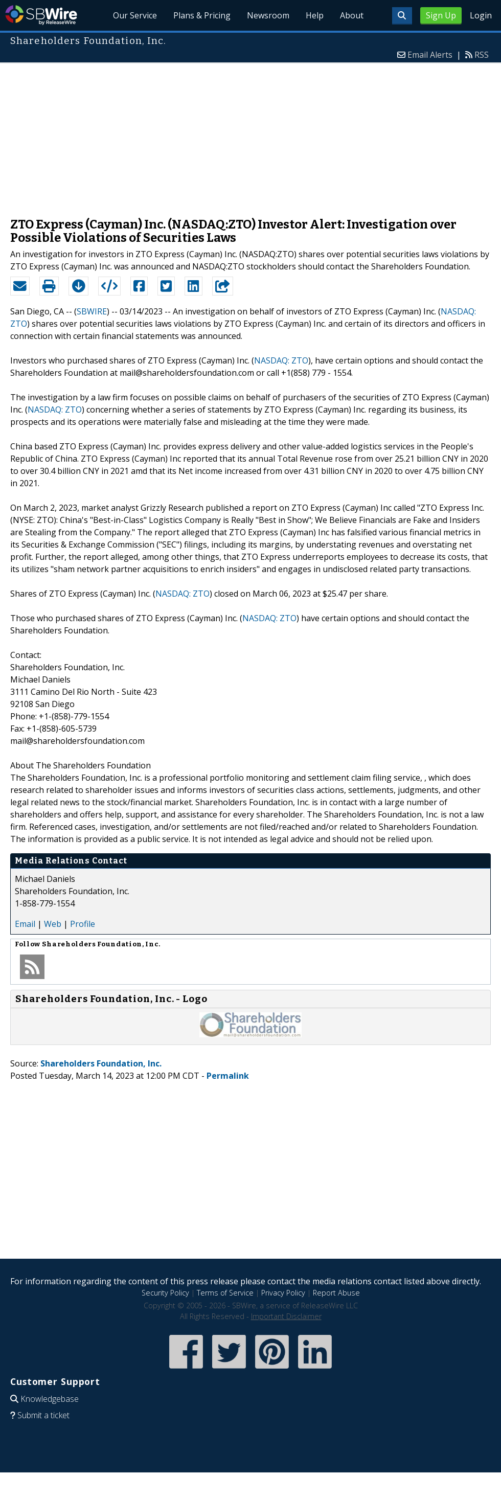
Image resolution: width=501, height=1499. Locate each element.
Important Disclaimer (286, 1316)
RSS (481, 54)
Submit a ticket (43, 1415)
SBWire (41, 15)
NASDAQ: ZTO (281, 360)
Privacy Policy (283, 1293)
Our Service (135, 15)
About (351, 15)
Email (25, 923)
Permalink (228, 1075)
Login (481, 15)
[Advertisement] (250, 135)
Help (315, 15)
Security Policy (165, 1293)
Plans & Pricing (202, 15)
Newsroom (268, 15)
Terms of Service (225, 1293)
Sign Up (441, 15)
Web (52, 923)
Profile (82, 923)
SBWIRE (92, 311)
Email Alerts (429, 54)
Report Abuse (336, 1293)
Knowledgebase (49, 1398)
